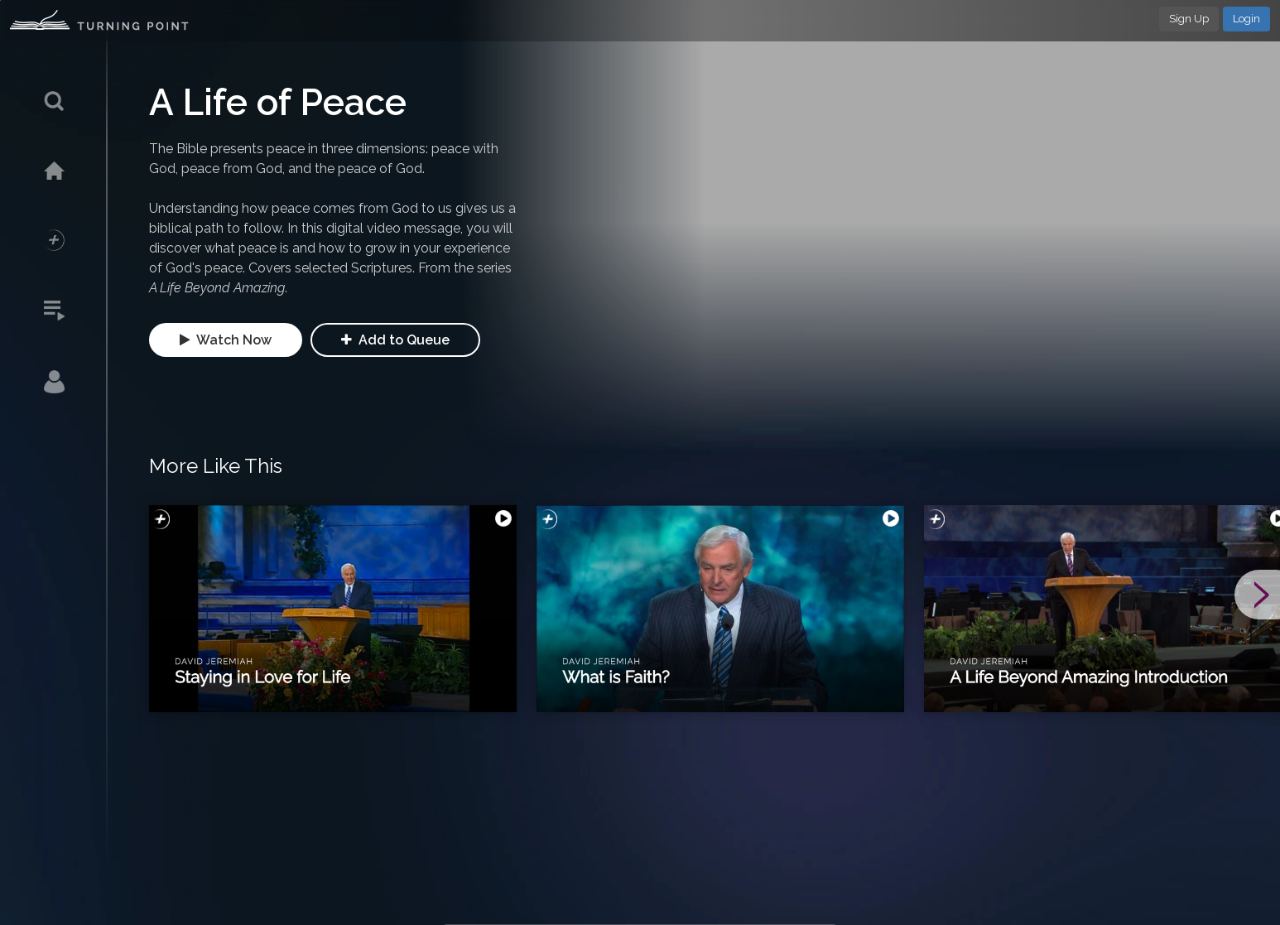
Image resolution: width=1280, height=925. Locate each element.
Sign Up (1189, 18)
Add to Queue (395, 340)
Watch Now (226, 340)
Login (1246, 18)
